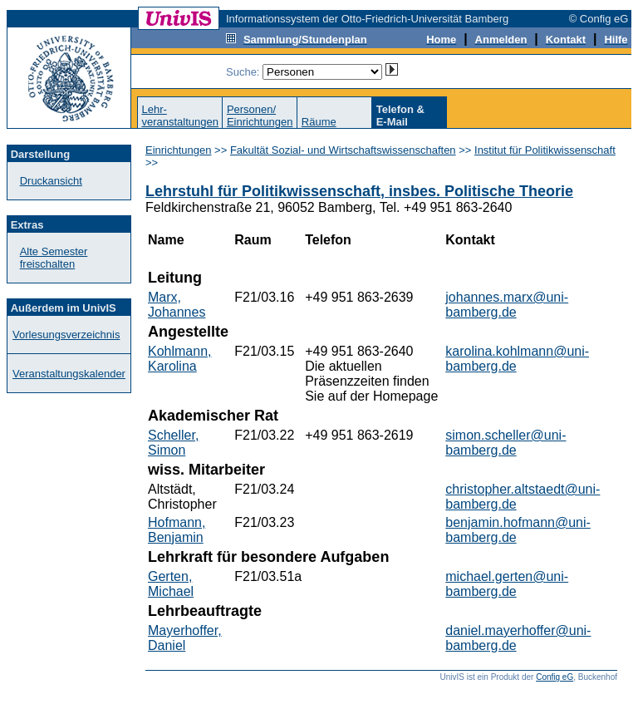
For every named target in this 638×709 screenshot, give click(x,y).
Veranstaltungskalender (68, 373)
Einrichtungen (178, 150)
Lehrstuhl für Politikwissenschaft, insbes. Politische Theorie (359, 191)
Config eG (554, 677)
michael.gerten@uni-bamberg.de (506, 583)
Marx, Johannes (176, 304)
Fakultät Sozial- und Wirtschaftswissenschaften (343, 150)
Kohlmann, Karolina (180, 358)
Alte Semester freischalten (54, 257)
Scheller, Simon (173, 442)
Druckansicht (51, 181)
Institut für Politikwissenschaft (545, 150)
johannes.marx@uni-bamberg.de (506, 304)
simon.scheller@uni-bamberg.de (505, 442)
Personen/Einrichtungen (260, 115)
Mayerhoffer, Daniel (185, 637)
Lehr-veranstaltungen (179, 115)
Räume (319, 122)
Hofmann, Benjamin (176, 529)
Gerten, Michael (171, 583)
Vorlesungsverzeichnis (66, 334)
